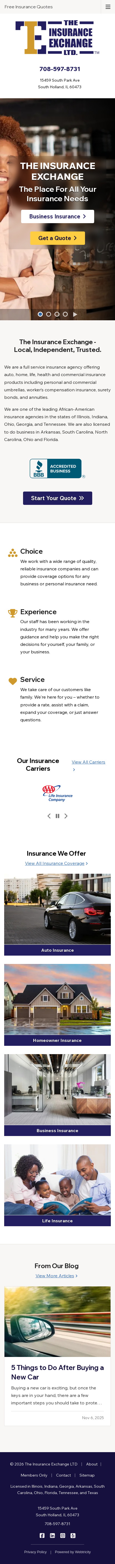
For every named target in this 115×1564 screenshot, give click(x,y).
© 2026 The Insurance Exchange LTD (44, 1464)
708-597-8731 (57, 1523)
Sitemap (87, 1475)
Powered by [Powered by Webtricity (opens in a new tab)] (73, 1552)
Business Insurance (57, 216)
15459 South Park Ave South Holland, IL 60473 (57, 1511)
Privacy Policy (35, 1552)
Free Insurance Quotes (28, 6)
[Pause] (57, 816)
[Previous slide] (49, 816)
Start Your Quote (57, 498)
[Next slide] (66, 816)
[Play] (75, 314)
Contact (63, 1475)
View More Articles (57, 1275)
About (92, 1464)
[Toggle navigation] (108, 6)
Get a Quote (57, 237)
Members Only (34, 1475)
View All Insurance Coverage (56, 863)
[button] (40, 314)
